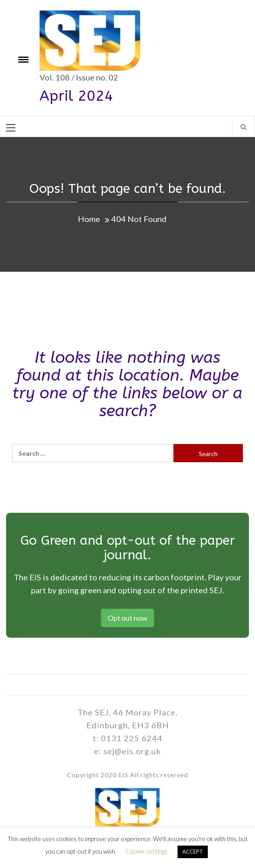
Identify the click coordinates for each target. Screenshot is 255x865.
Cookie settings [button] (146, 851)
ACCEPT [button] (192, 851)
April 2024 (76, 95)
